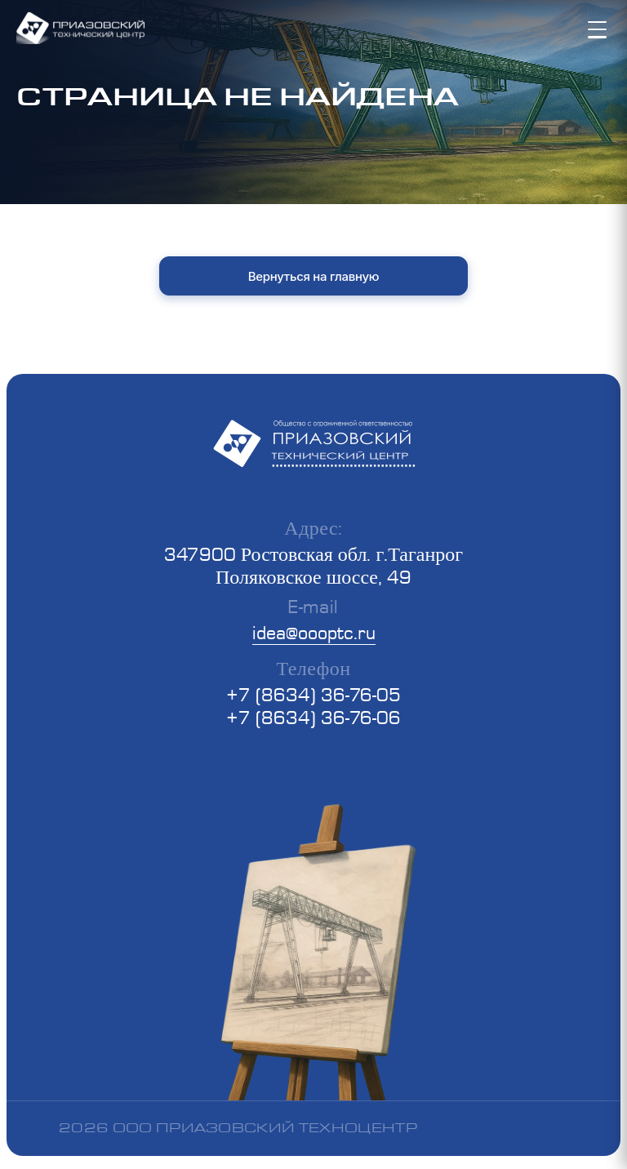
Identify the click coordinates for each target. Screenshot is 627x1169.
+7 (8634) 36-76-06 (313, 717)
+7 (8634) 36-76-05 (313, 694)
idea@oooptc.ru (314, 632)
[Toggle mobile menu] (599, 29)
